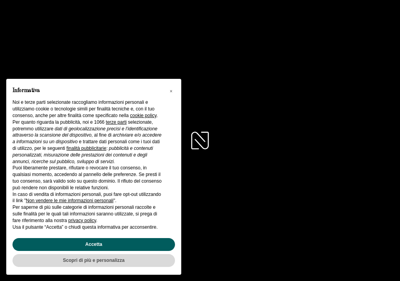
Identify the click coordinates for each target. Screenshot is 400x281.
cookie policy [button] (143, 115)
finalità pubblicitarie (86, 148)
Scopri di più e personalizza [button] (94, 260)
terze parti (116, 122)
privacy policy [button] (82, 220)
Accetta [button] (93, 244)
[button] (171, 91)
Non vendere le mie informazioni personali (69, 200)
